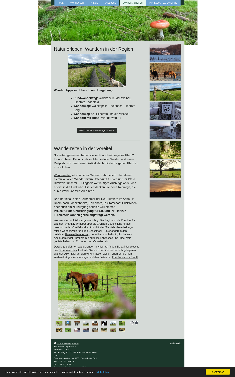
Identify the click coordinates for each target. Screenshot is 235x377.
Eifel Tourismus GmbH (125, 257)
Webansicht (175, 343)
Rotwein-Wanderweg (77, 234)
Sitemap (75, 343)
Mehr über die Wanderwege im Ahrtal (96, 130)
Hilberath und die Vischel (112, 114)
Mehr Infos (102, 372)
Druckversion (62, 343)
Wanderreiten (62, 175)
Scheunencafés (68, 250)
